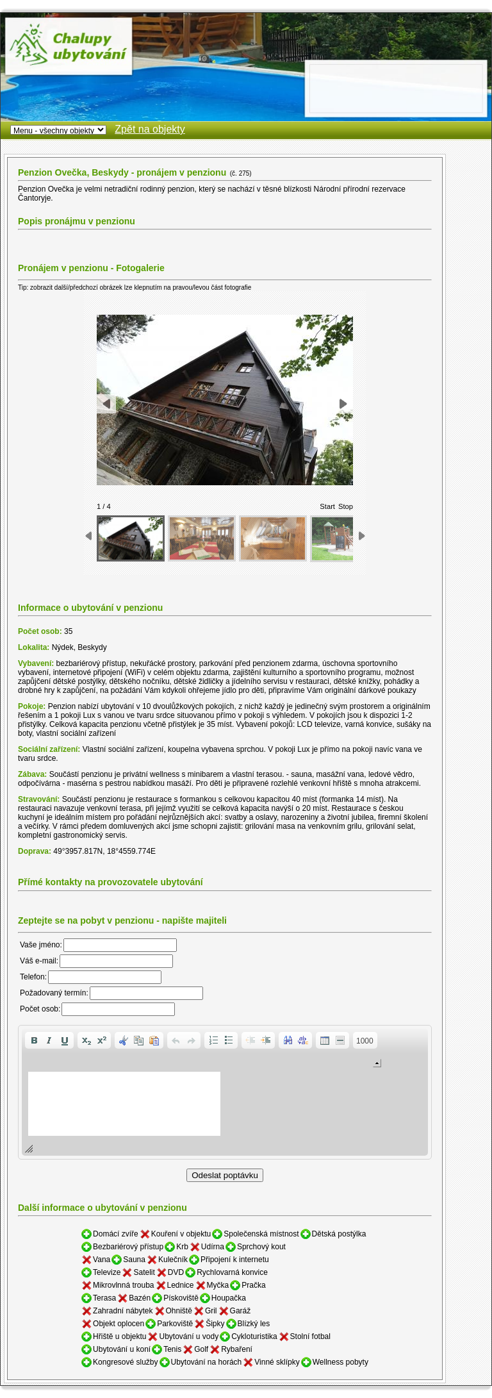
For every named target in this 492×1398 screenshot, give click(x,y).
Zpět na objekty (149, 129)
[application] (225, 1092)
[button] (34, 1040)
